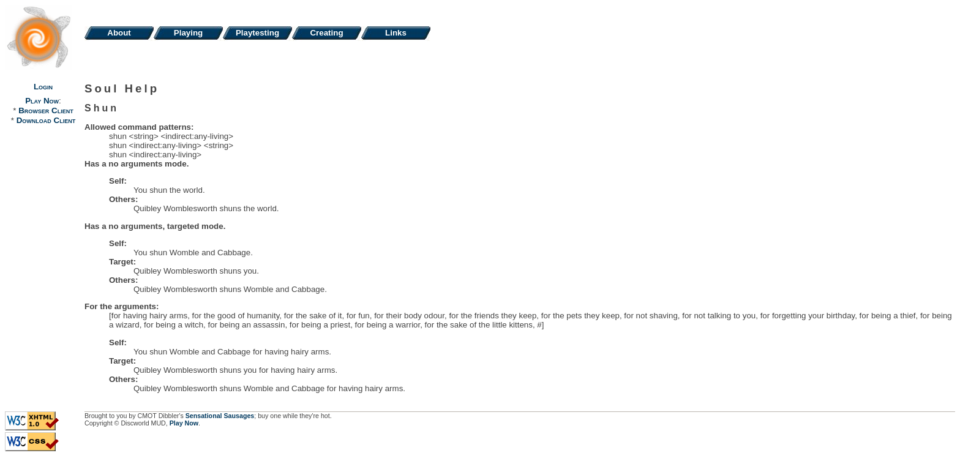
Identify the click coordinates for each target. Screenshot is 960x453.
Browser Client (45, 110)
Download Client (46, 120)
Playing (188, 32)
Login (43, 86)
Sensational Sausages (220, 415)
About (119, 32)
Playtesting (257, 32)
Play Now (42, 100)
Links (396, 32)
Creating (326, 32)
